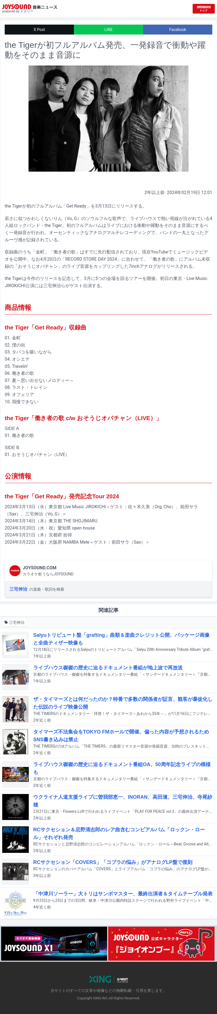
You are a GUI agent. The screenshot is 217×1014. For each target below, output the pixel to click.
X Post (39, 29)
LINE (108, 29)
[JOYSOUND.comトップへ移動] (204, 9)
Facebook (177, 29)
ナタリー (26, 11)
